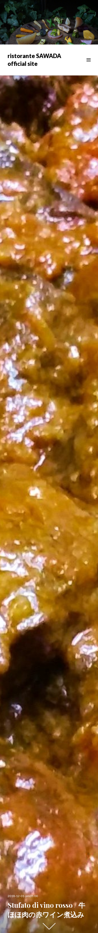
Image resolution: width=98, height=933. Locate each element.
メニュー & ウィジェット (88, 65)
